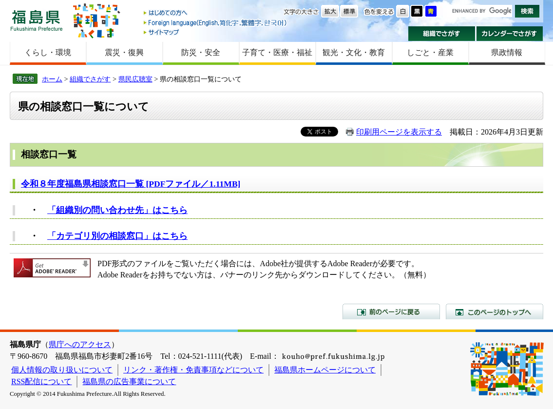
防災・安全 (200, 52)
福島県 (36, 20)
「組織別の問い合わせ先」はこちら (117, 210)
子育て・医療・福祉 (277, 52)
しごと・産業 (430, 52)
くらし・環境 (47, 52)
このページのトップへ (494, 311)
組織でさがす (441, 33)
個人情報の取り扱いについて (62, 370)
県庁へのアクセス (80, 344)
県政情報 (506, 52)
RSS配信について (41, 381)
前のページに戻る (391, 311)
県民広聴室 (135, 79)
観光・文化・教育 (354, 52)
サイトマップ (216, 32)
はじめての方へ (216, 13)
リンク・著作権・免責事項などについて (193, 370)
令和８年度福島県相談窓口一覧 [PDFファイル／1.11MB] (130, 184)
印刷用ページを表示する (399, 132)
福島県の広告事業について (129, 381)
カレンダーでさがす (510, 33)
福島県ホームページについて (325, 370)
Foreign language (216, 22)
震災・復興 (124, 52)
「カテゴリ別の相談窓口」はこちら (117, 236)
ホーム (52, 79)
